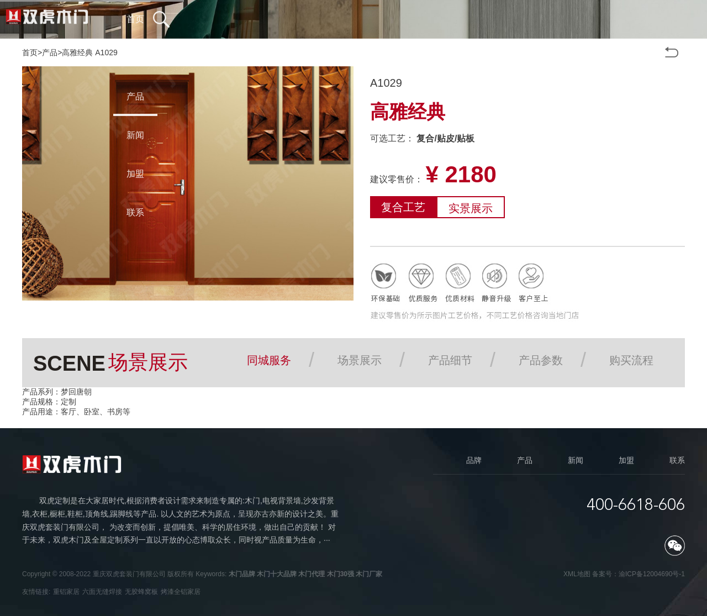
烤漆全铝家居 (181, 592)
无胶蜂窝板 (141, 592)
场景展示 (359, 360)
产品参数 (541, 360)
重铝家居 (66, 592)
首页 (30, 52)
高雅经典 (77, 52)
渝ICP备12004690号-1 (652, 574)
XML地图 (576, 574)
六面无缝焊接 (102, 592)
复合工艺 (403, 207)
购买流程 (631, 360)
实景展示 (471, 208)
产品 (49, 52)
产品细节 (450, 360)
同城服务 (269, 360)
